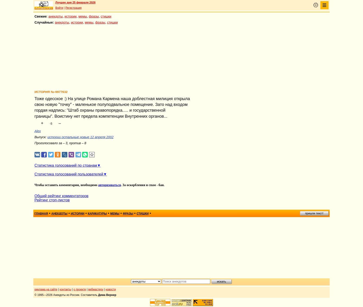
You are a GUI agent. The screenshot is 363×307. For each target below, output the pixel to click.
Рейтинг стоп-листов (52, 200)
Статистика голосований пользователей (68, 174)
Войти (59, 7)
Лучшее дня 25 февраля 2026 (75, 2)
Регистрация (73, 7)
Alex (37, 131)
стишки (106, 16)
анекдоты (55, 16)
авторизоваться (109, 185)
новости (111, 289)
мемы (82, 16)
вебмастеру (95, 289)
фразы (94, 16)
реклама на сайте (45, 289)
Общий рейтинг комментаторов (61, 196)
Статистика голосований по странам (65, 165)
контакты (65, 289)
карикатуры (97, 213)
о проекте (80, 289)
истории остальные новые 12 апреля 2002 (80, 137)
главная (41, 213)
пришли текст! (314, 213)
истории (71, 16)
